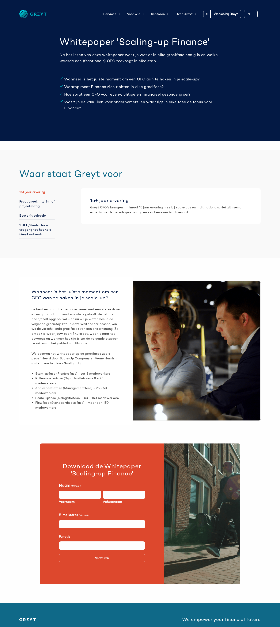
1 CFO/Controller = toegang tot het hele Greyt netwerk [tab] (35, 229)
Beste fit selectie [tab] (32, 215)
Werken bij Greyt (226, 14)
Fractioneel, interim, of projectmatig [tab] (37, 204)
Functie (64, 536)
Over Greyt (186, 14)
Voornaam (67, 502)
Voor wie (135, 14)
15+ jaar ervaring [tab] (32, 192)
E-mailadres (74, 515)
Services (111, 14)
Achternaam (112, 502)
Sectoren (159, 14)
